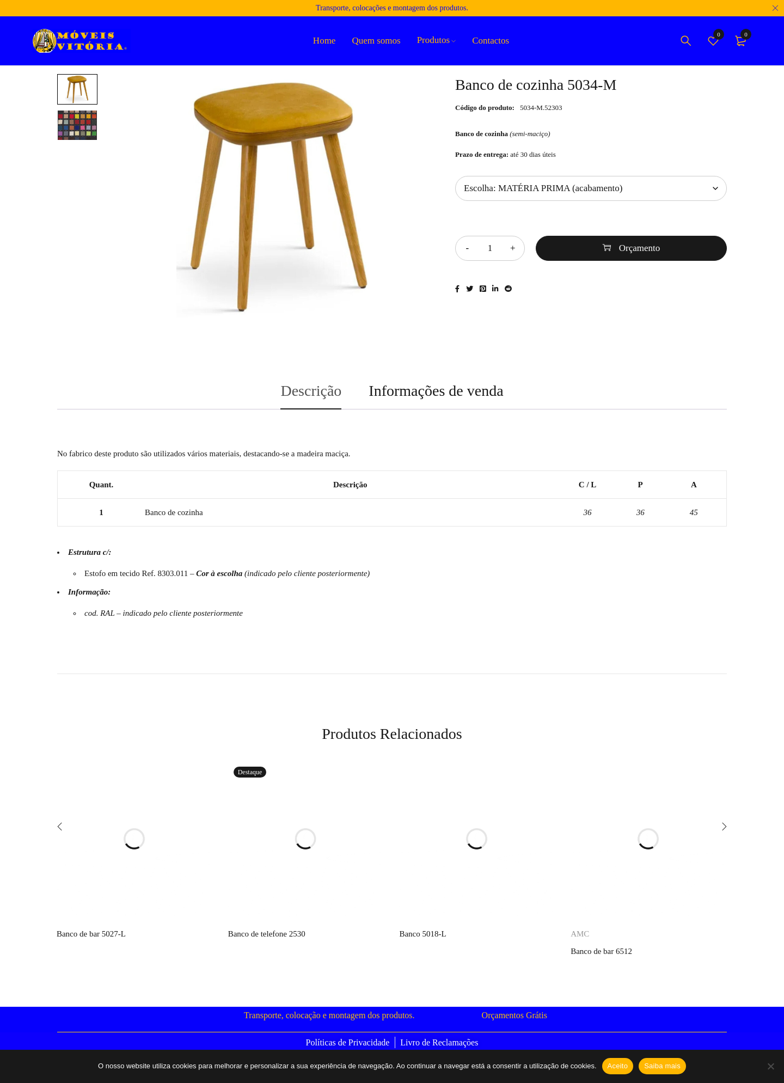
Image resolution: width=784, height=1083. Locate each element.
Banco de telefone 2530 (266, 933)
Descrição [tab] (310, 390)
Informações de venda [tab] (436, 390)
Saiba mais (662, 1066)
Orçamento (639, 248)
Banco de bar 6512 (601, 951)
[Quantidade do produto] (490, 248)
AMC (580, 933)
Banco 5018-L (422, 933)
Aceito (618, 1066)
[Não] (770, 1066)
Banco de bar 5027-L (91, 933)
